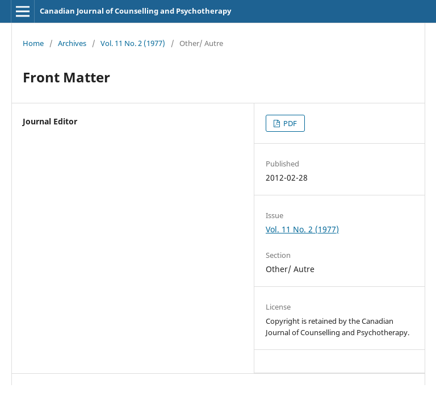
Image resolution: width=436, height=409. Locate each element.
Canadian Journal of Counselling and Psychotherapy (135, 11)
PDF (289, 123)
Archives (72, 43)
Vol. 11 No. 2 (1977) (132, 43)
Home (33, 43)
